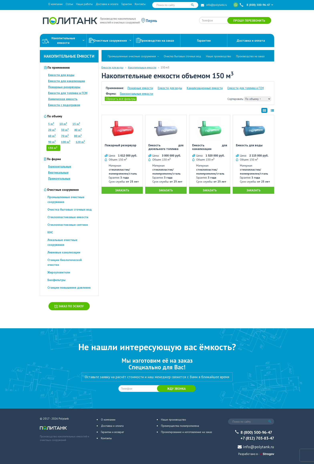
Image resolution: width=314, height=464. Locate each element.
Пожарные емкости (140, 88)
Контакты (140, 4)
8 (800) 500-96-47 (258, 5)
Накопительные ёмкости (69, 56)
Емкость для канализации (209, 147)
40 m (78, 130)
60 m (52, 136)
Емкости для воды (61, 75)
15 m (76, 124)
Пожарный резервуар (120, 145)
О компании (55, 4)
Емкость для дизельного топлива (165, 147)
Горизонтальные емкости (136, 93)
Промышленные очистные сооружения (132, 56)
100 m (65, 142)
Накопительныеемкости (63, 40)
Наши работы (84, 4)
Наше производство (218, 56)
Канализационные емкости (205, 88)
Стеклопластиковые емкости (67, 217)
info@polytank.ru (216, 5)
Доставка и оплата (107, 4)
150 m (52, 148)
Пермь (151, 20)
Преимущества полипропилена (180, 426)
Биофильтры (56, 280)
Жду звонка (176, 389)
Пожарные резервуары (64, 87)
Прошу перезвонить (249, 20)
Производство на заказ (155, 40)
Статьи (69, 4)
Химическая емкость (62, 99)
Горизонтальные (59, 166)
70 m (65, 136)
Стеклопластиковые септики (67, 225)
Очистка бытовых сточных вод (69, 209)
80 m (78, 136)
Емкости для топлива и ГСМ (67, 93)
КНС (50, 232)
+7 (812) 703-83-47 (257, 438)
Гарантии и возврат (112, 432)
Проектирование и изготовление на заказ (186, 432)
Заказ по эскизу (69, 306)
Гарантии (126, 4)
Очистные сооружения (110, 40)
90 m (52, 142)
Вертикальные (58, 172)
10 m (63, 124)
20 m (52, 130)
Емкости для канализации (66, 81)
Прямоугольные (59, 178)
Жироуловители (58, 272)
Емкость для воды (249, 145)
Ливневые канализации (63, 252)
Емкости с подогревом (64, 105)
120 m (80, 142)
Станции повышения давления (69, 287)
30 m (65, 130)
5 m (51, 124)
